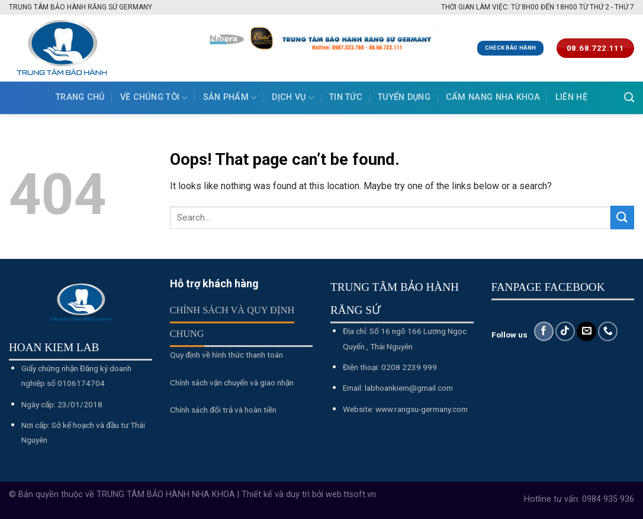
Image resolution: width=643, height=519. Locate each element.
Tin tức (345, 97)
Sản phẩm (230, 97)
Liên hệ (571, 97)
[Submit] (622, 217)
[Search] (629, 98)
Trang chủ (80, 97)
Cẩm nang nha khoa (493, 97)
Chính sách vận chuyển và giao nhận (232, 382)
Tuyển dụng (404, 97)
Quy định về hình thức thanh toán (226, 354)
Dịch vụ (293, 97)
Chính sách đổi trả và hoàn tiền (223, 409)
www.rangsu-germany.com (421, 409)
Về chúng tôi (154, 97)
